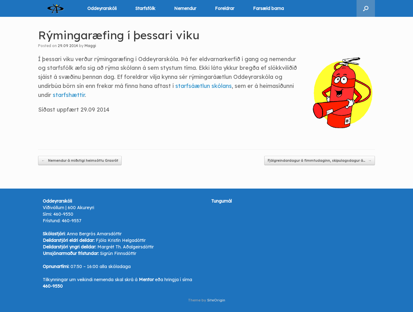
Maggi (90, 45)
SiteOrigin (216, 300)
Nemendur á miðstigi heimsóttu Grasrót (79, 160)
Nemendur (185, 8)
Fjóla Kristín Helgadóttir (121, 240)
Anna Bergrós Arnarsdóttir (94, 234)
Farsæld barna (268, 8)
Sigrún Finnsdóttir (118, 253)
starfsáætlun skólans (203, 85)
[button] (366, 8)
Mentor (146, 279)
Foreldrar (224, 8)
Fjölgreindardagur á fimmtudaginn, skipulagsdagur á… (320, 160)
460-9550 (63, 214)
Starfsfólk (145, 8)
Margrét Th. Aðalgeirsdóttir (125, 247)
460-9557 (71, 220)
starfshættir (69, 94)
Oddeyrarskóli (102, 8)
